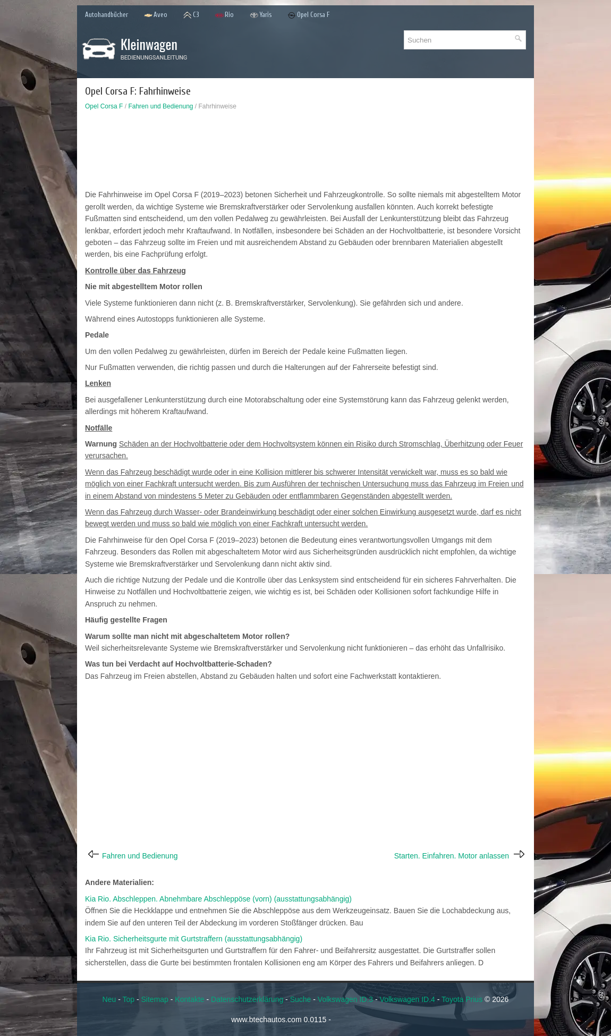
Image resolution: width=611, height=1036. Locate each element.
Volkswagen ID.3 (345, 999)
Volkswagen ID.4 (407, 999)
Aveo (155, 15)
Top (128, 999)
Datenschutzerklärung (247, 999)
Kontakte (189, 999)
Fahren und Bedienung (160, 106)
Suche (300, 999)
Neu (109, 999)
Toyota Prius (462, 999)
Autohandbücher (106, 15)
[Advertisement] (305, 152)
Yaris (260, 15)
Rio (224, 15)
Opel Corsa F (308, 15)
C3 (191, 15)
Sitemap (154, 999)
